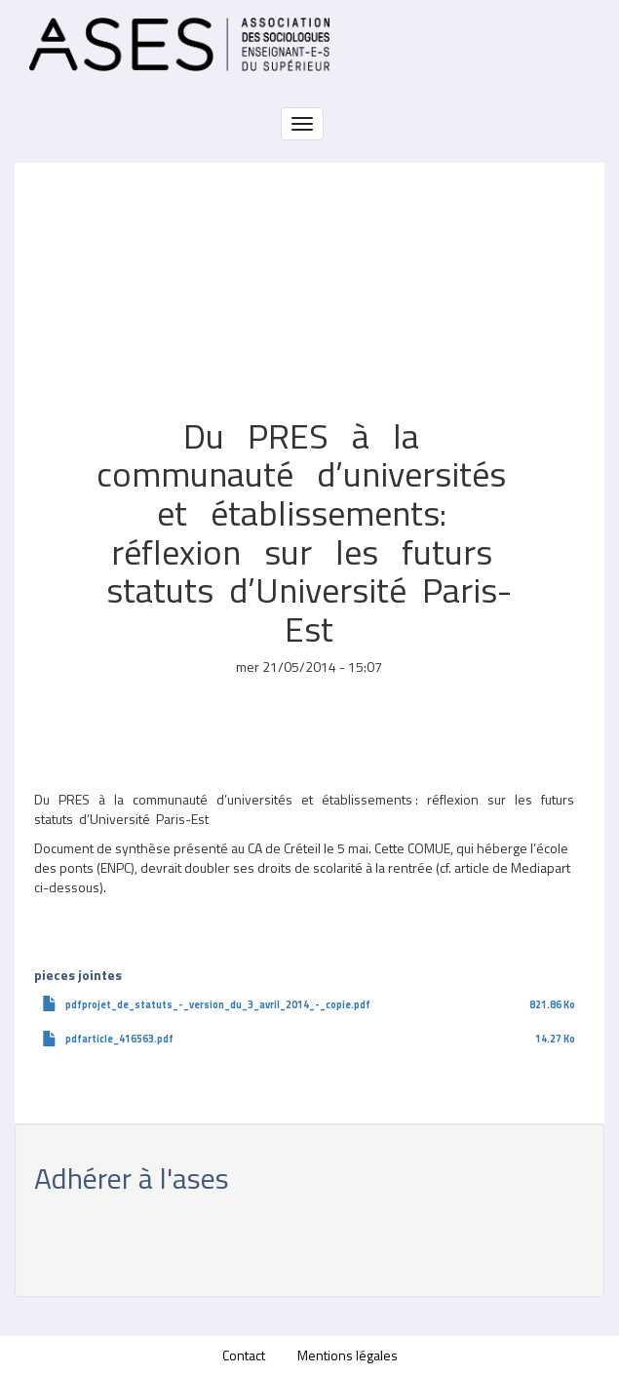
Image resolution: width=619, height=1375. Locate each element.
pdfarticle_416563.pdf (119, 1038)
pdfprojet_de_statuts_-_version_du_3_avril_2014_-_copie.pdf (217, 1004)
